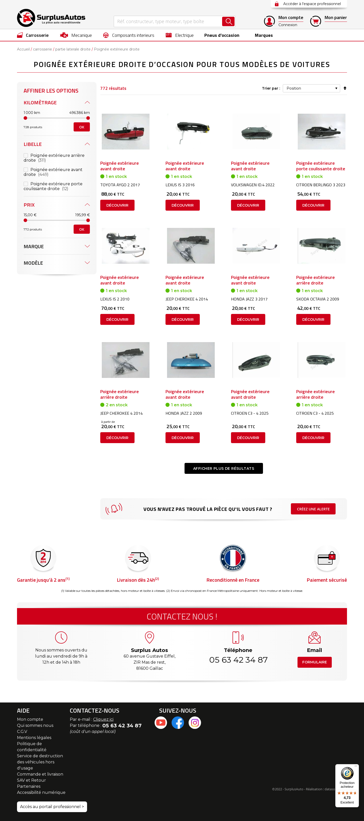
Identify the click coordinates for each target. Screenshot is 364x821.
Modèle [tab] (33, 263)
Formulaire (314, 662)
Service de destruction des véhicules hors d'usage (40, 761)
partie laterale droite (73, 49)
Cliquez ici (103, 719)
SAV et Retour (31, 780)
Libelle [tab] (33, 144)
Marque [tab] (34, 246)
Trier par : (271, 88)
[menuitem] (32, 35)
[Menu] (356, 767)
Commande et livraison (40, 774)
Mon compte (30, 719)
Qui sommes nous (35, 725)
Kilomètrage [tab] (40, 102)
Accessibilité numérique (41, 792)
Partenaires (28, 786)
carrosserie (42, 49)
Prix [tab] (29, 205)
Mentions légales (34, 737)
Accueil (23, 49)
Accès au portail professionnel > (52, 806)
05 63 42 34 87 (238, 660)
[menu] (182, 35)
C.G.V (22, 731)
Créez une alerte (313, 509)
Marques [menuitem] (262, 35)
